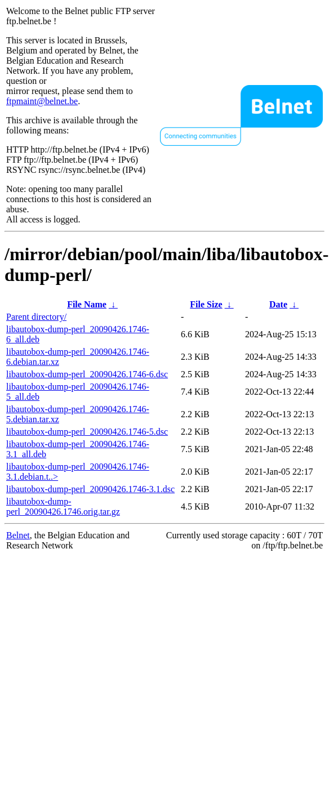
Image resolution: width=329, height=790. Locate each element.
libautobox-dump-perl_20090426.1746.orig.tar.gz (63, 506)
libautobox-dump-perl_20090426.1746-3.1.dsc (90, 489)
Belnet (18, 535)
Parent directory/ (36, 317)
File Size (206, 304)
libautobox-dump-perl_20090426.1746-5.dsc (87, 431)
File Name (86, 304)
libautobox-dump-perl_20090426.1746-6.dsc (87, 374)
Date (278, 304)
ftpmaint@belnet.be (42, 101)
